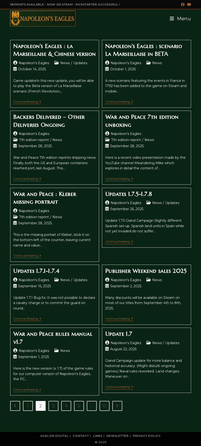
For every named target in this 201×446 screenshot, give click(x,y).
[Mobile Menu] (178, 18)
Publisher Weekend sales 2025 (146, 271)
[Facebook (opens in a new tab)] (183, 4)
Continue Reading (27, 102)
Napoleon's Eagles (34, 63)
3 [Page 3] (53, 405)
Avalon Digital (54, 436)
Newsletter (118, 436)
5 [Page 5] (79, 405)
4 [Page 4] (66, 405)
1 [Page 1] (28, 405)
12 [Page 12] (104, 405)
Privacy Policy (147, 436)
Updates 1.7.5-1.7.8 (128, 194)
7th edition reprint (34, 140)
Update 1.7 (118, 334)
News (65, 63)
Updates (80, 63)
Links (97, 436)
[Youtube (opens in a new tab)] (188, 4)
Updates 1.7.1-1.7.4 (36, 271)
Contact (81, 436)
